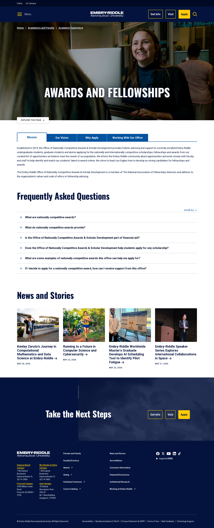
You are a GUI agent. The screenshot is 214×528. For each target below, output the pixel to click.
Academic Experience (71, 27)
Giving (66, 475)
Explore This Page (31, 120)
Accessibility (87, 521)
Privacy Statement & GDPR (133, 521)
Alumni (66, 468)
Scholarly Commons (72, 482)
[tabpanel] (107, 162)
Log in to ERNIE (166, 458)
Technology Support (185, 521)
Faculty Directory (71, 460)
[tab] (32, 137)
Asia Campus (45, 484)
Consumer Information (120, 468)
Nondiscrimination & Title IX (107, 521)
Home (20, 27)
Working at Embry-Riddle (121, 489)
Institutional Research (120, 482)
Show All (189, 210)
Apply (184, 414)
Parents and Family (72, 453)
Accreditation (116, 460)
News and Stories (118, 453)
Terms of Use (153, 521)
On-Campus (31, 3)
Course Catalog (70, 489)
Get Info (155, 14)
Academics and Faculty (41, 27)
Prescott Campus (25, 484)
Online (19, 3)
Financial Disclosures (119, 475)
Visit (170, 14)
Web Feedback (167, 521)
